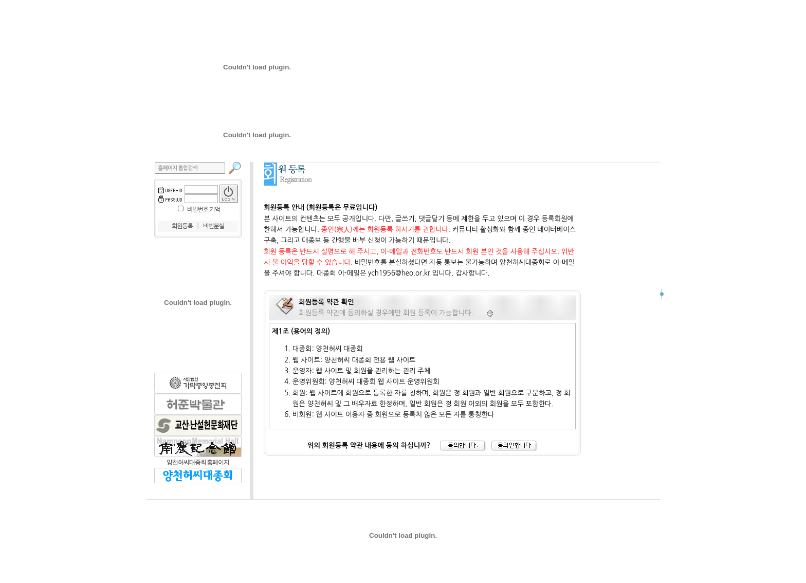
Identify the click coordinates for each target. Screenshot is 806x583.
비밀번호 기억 (203, 210)
